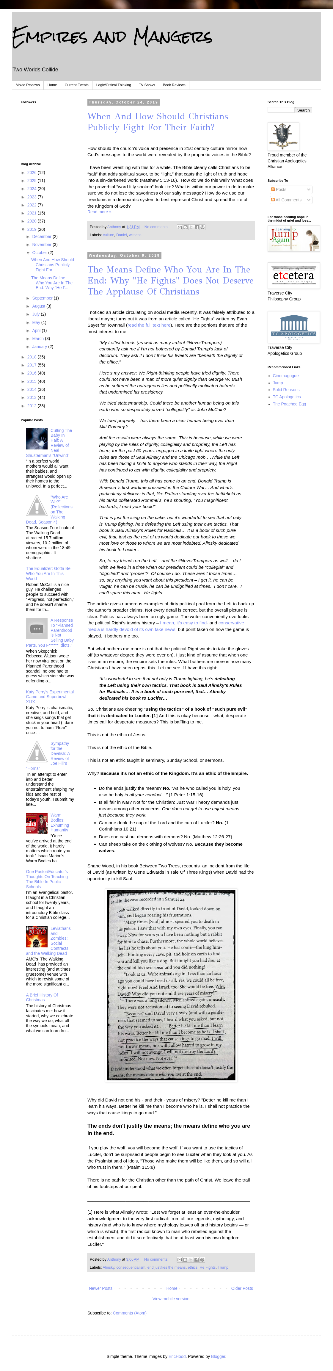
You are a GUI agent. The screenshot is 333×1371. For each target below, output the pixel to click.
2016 (32, 373)
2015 (32, 381)
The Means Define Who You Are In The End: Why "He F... (52, 282)
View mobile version (171, 1298)
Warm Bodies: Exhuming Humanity (60, 822)
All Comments (286, 200)
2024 (32, 188)
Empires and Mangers (112, 36)
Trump (223, 1267)
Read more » (99, 211)
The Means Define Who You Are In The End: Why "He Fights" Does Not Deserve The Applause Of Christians (170, 280)
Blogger (218, 1356)
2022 (32, 205)
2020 (32, 221)
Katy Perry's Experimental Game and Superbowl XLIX (50, 697)
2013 (32, 397)
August (39, 306)
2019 (32, 229)
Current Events (77, 85)
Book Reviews (174, 85)
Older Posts (242, 1288)
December (42, 236)
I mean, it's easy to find (183, 622)
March (38, 338)
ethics (193, 1267)
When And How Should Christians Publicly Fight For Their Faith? (157, 122)
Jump (278, 382)
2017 (32, 365)
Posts (278, 189)
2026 (32, 172)
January (40, 346)
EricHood (177, 1356)
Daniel (121, 235)
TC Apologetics (287, 396)
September (43, 298)
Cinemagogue (286, 375)
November (42, 244)
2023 (32, 197)
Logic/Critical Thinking (113, 85)
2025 (32, 180)
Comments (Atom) (130, 1313)
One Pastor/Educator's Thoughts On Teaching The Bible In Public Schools (47, 879)
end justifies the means (166, 1267)
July (36, 314)
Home (52, 85)
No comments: (157, 227)
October (40, 252)
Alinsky (108, 1267)
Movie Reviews (28, 85)
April (37, 330)
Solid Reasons (286, 389)
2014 (32, 389)
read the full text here (149, 325)
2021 (32, 213)
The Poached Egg (289, 404)
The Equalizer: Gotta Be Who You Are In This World (48, 573)
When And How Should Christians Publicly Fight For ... (52, 264)
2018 (32, 357)
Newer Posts (100, 1288)
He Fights (208, 1267)
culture (108, 235)
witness (135, 235)
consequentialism (130, 1267)
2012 (32, 405)
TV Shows (147, 85)
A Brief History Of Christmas (42, 997)
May (36, 322)
